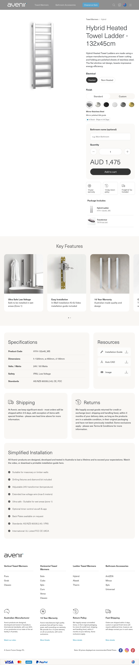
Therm (76, 584)
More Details (45, 640)
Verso (43, 593)
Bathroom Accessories (66, 4)
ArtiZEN (109, 576)
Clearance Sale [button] (91, 4)
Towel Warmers (41, 4)
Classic (7, 584)
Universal (110, 589)
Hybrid (76, 576)
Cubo (42, 580)
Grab (6, 580)
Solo (42, 576)
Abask (76, 580)
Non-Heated (107, 80)
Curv (42, 589)
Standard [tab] (98, 96)
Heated (91, 80)
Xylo (42, 584)
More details (77, 640)
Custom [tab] (123, 96)
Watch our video (10, 640)
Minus (109, 580)
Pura (6, 576)
